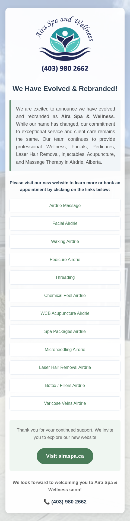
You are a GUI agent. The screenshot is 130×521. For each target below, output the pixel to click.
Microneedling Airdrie (65, 349)
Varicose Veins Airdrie (65, 403)
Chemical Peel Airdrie (65, 295)
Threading (65, 277)
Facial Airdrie (64, 223)
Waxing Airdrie (65, 241)
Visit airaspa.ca (65, 456)
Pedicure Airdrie (65, 259)
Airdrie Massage (65, 205)
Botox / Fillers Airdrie (65, 385)
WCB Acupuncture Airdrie (65, 313)
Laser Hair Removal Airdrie (65, 367)
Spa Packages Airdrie (65, 331)
